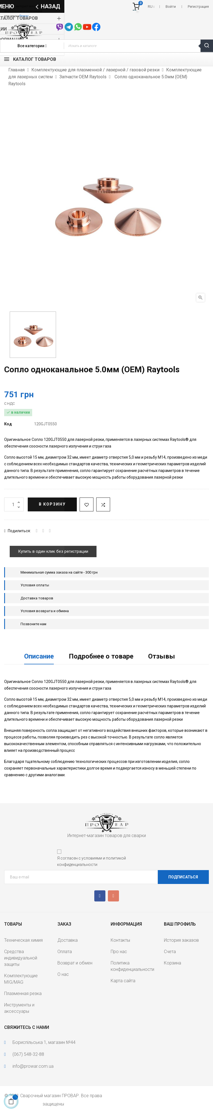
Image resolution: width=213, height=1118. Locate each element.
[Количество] (14, 504)
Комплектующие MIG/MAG (21, 979)
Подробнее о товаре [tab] (101, 656)
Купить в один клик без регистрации (53, 551)
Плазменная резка (23, 993)
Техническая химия (23, 940)
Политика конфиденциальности (132, 966)
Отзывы (161, 656)
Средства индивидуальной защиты (20, 958)
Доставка (67, 940)
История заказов (181, 940)
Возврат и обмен (74, 963)
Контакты (120, 940)
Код (8, 424)
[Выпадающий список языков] (151, 6)
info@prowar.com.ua (33, 1066)
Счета (170, 951)
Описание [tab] (39, 656)
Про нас (119, 951)
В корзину (52, 504)
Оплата (64, 951)
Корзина (172, 963)
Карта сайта (123, 980)
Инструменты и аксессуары (19, 1008)
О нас (63, 974)
